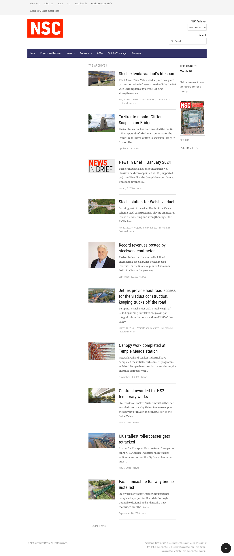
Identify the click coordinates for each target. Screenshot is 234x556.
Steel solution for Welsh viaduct (146, 201)
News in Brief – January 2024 (145, 162)
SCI (68, 3)
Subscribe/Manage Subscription (44, 10)
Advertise (48, 3)
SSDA (100, 53)
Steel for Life (81, 3)
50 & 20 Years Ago (117, 53)
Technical (84, 53)
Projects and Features (50, 53)
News (69, 53)
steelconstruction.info (101, 3)
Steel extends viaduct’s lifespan (146, 73)
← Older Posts (97, 526)
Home (32, 53)
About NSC (35, 3)
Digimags (136, 53)
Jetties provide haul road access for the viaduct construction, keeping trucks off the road (147, 296)
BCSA (60, 3)
